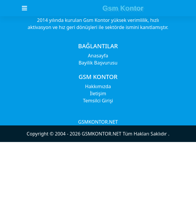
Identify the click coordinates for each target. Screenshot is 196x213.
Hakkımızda (98, 86)
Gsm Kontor (123, 8)
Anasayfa (98, 55)
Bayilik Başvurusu (98, 62)
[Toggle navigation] (28, 8)
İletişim (98, 93)
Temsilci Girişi (98, 100)
